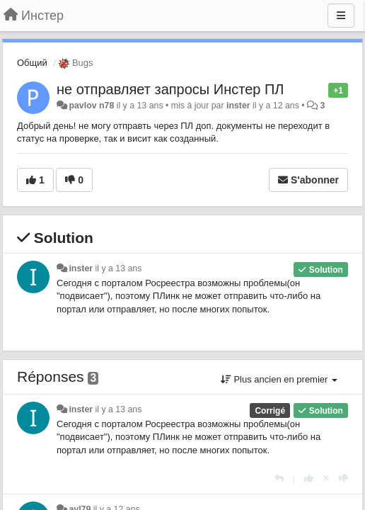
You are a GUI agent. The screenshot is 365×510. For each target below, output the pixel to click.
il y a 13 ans (118, 268)
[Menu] (341, 16)
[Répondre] (279, 478)
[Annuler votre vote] (326, 478)
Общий (32, 62)
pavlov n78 (91, 105)
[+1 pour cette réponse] (308, 478)
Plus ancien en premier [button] (279, 379)
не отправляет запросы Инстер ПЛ (170, 89)
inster (238, 105)
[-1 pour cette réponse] (343, 478)
